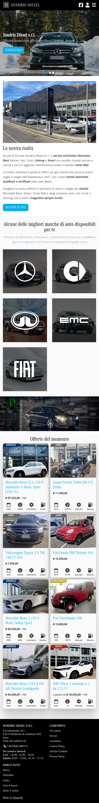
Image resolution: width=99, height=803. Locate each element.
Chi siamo (55, 730)
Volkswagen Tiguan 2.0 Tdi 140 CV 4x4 (25, 555)
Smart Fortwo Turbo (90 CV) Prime (73, 484)
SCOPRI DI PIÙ (15, 207)
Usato (59, 445)
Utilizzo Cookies (58, 751)
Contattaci (55, 741)
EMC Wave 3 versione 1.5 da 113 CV (71, 686)
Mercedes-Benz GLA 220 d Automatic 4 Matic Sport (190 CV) (24, 487)
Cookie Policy (57, 746)
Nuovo (58, 646)
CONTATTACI (13, 50)
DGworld (17, 797)
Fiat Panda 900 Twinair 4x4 (73, 553)
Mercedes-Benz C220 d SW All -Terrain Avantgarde (24, 686)
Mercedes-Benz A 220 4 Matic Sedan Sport (22, 620)
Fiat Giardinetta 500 (67, 618)
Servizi (53, 735)
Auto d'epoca (58, 581)
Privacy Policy (57, 756)
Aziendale (11, 445)
